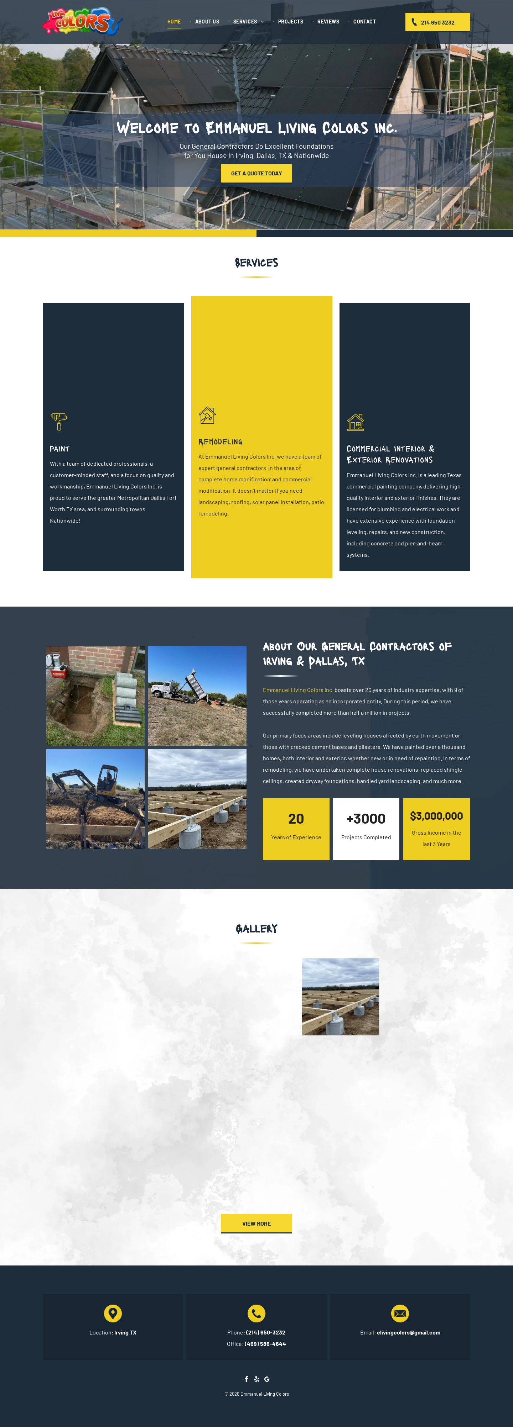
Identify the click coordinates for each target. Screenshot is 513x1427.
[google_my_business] (266, 1380)
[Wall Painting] (113, 358)
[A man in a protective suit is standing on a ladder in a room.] (172, 1164)
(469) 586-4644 (265, 1343)
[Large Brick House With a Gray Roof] (262, 351)
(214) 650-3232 (265, 1332)
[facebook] (246, 1380)
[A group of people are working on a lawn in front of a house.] (172, 1080)
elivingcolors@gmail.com (408, 1332)
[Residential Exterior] (405, 358)
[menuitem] (177, 21)
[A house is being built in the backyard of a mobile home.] (424, 1080)
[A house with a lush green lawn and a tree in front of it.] (88, 1080)
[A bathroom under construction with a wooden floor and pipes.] (88, 1164)
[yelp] (256, 1380)
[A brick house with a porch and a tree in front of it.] (340, 1164)
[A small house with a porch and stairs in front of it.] (424, 1164)
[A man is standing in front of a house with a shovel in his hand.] (340, 1080)
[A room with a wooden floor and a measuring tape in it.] (256, 1080)
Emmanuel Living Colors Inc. (298, 689)
